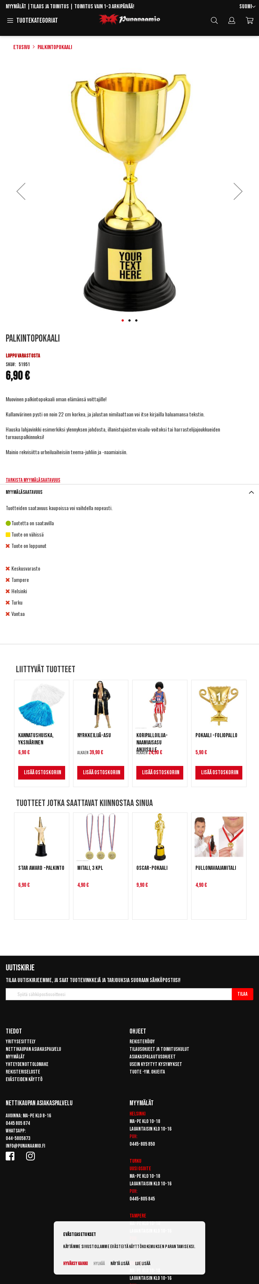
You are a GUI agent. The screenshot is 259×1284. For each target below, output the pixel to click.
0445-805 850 (142, 1144)
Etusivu (21, 47)
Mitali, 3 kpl (90, 868)
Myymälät (16, 6)
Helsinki (137, 1114)
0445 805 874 (18, 1123)
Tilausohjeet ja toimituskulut (159, 1049)
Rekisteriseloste (23, 1072)
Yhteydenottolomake (27, 1064)
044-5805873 (18, 1138)
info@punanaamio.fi (25, 1146)
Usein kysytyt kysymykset (156, 1064)
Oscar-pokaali (151, 868)
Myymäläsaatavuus (24, 492)
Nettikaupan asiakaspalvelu (33, 1049)
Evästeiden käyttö (24, 1079)
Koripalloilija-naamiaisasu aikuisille (152, 742)
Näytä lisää (120, 1264)
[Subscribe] (242, 994)
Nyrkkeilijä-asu (94, 735)
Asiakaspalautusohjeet (153, 1056)
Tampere (138, 1216)
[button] (247, 7)
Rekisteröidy (142, 1041)
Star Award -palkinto (41, 868)
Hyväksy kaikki (75, 1264)
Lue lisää (142, 1264)
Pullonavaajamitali (215, 868)
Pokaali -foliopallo (216, 735)
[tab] (129, 492)
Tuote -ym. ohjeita (147, 1072)
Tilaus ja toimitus (49, 6)
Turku (135, 1161)
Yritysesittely (21, 1041)
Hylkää (99, 1264)
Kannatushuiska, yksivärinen (35, 739)
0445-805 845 (142, 1199)
